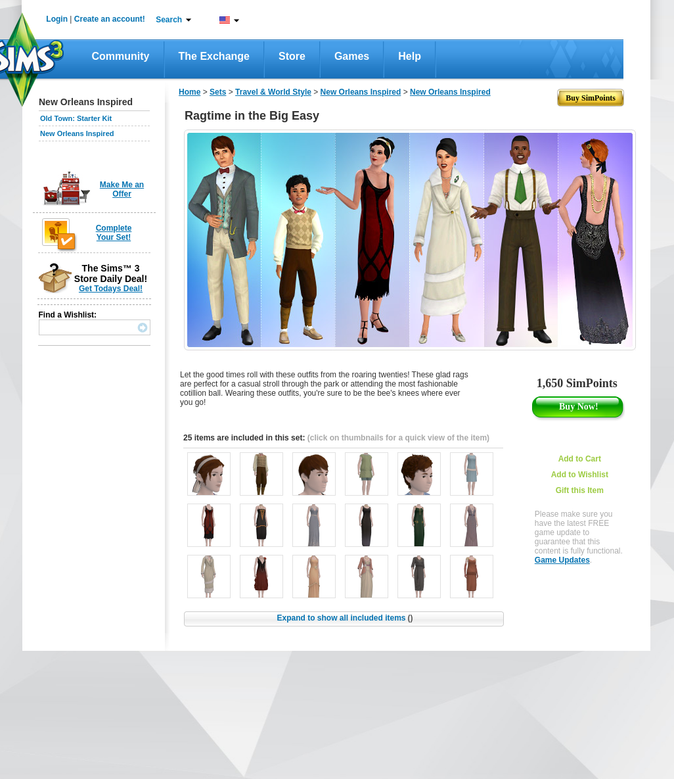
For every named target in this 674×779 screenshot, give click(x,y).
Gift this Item (580, 490)
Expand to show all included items (345, 618)
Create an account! (109, 19)
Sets (218, 92)
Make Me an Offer (122, 189)
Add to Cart (579, 458)
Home (189, 92)
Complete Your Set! (114, 233)
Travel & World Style (273, 92)
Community (121, 56)
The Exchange (214, 56)
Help (409, 56)
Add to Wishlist (579, 474)
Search (169, 19)
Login (57, 19)
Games (351, 56)
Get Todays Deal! (111, 288)
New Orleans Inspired (77, 133)
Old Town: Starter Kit (76, 118)
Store (292, 56)
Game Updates (562, 560)
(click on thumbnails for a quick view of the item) (398, 437)
